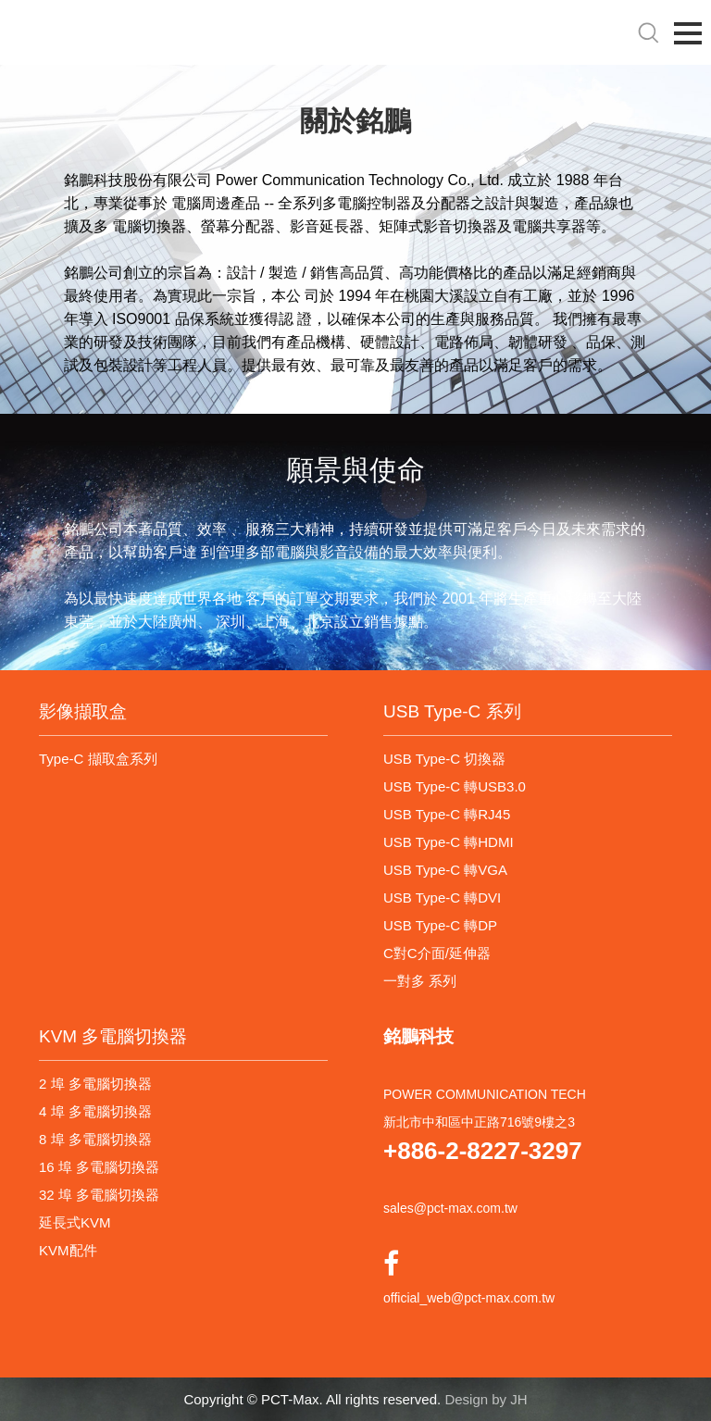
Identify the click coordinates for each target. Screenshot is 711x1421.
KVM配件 (68, 1250)
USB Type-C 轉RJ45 (446, 814)
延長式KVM (75, 1222)
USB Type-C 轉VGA (445, 870)
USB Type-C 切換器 (444, 759)
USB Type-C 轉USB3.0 (454, 786)
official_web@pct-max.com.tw (469, 1297)
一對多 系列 (419, 981)
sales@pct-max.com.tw (450, 1208)
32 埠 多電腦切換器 (99, 1195)
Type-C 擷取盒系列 (98, 759)
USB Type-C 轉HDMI (448, 842)
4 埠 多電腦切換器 (95, 1111)
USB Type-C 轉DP (440, 925)
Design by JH (485, 1399)
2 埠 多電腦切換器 (95, 1083)
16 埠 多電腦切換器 (99, 1167)
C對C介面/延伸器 (437, 953)
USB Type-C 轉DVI (442, 897)
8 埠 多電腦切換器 (95, 1139)
